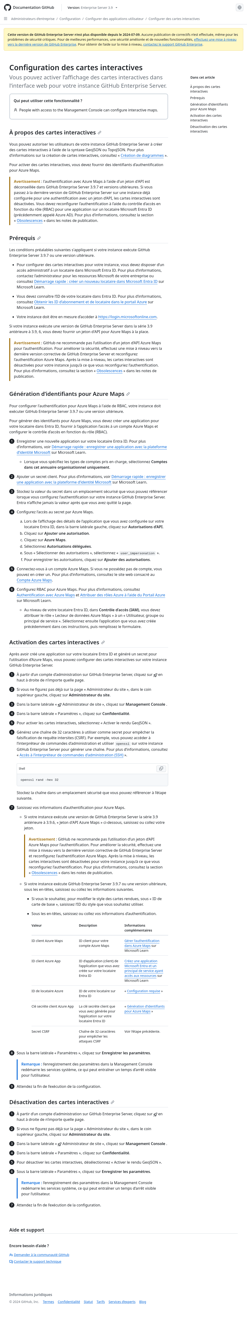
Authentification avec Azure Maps (46, 595)
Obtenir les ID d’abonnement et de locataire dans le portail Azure (90, 301)
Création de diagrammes (142, 155)
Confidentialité (69, 1301)
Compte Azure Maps (34, 580)
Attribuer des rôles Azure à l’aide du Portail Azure (122, 595)
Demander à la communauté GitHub (39, 1254)
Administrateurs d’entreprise (33, 19)
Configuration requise (143, 991)
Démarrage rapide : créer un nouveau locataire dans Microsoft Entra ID (95, 281)
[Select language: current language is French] (239, 7)
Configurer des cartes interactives (174, 19)
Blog (142, 1301)
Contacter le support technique (35, 1261)
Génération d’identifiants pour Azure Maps (69, 393)
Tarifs (101, 1301)
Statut (88, 1301)
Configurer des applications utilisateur (114, 19)
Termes (48, 1301)
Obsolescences (29, 220)
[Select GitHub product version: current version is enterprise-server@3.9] (92, 7)
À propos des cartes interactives (55, 132)
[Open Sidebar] (5, 18)
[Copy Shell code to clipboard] (161, 768)
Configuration (69, 19)
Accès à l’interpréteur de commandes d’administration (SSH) (71, 755)
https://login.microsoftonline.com (127, 316)
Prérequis (25, 238)
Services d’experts (122, 1301)
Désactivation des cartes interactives (61, 1102)
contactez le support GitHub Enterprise (172, 44)
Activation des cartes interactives (57, 642)
